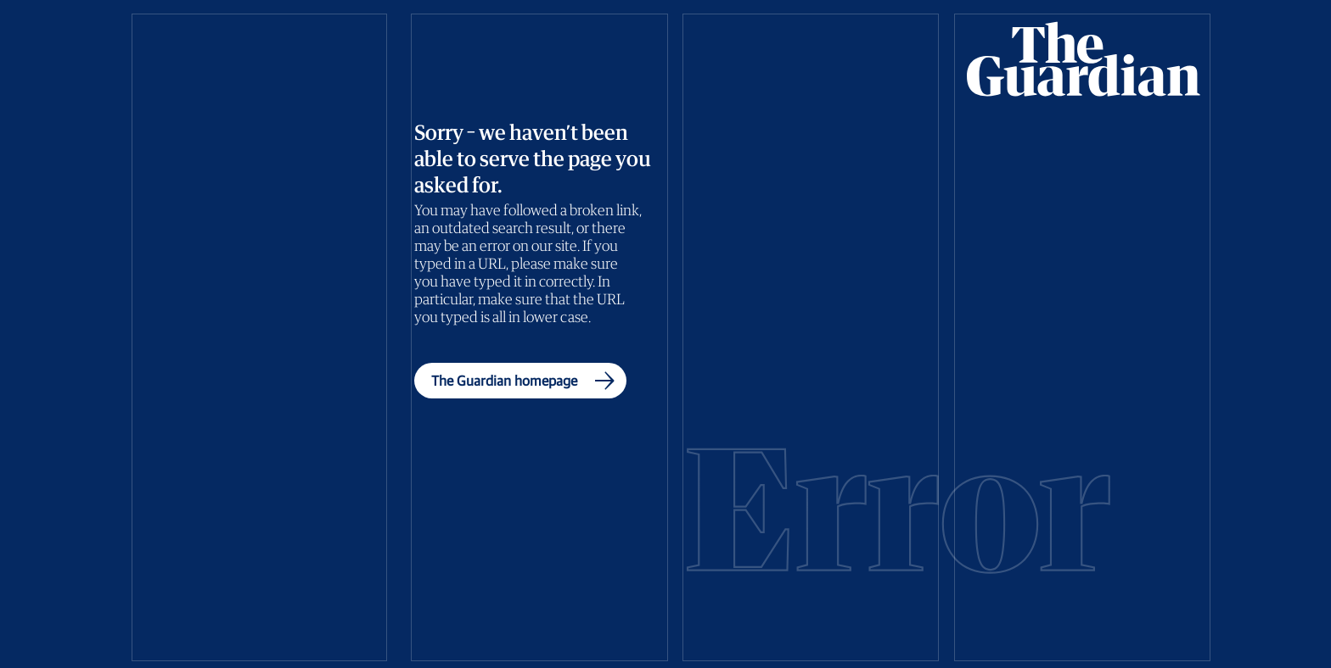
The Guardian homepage (526, 380)
